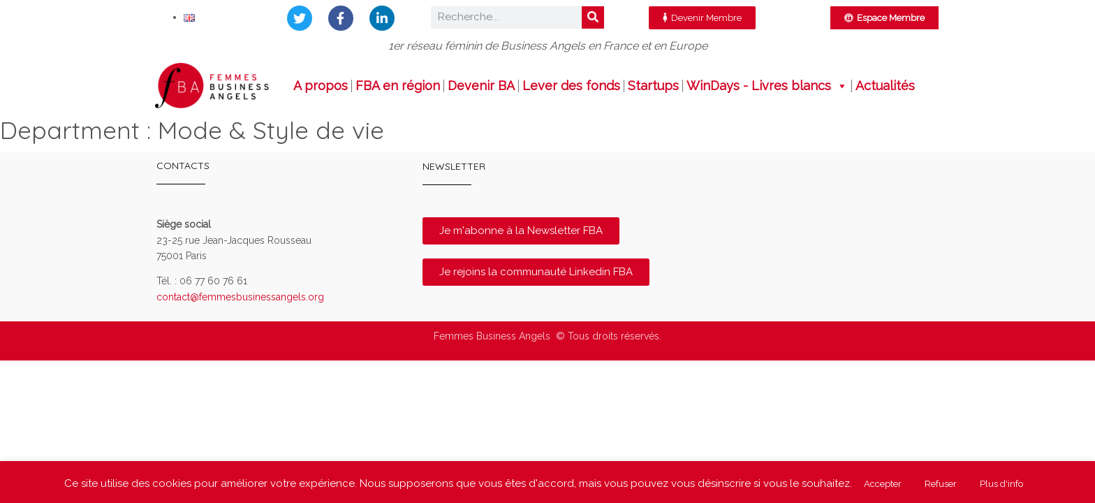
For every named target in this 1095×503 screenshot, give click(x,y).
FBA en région (397, 86)
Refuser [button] (941, 484)
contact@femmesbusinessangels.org (240, 296)
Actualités (885, 86)
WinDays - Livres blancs (767, 86)
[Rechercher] (593, 17)
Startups (653, 86)
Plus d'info (1001, 484)
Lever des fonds (571, 86)
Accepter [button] (883, 484)
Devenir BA (481, 86)
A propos (320, 86)
